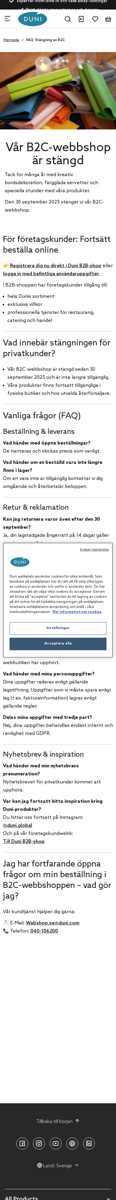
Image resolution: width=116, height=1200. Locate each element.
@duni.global (17, 825)
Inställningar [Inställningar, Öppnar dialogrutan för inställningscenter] (58, 628)
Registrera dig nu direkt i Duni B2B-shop (55, 266)
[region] (58, 600)
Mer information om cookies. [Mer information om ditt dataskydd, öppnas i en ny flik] (77, 612)
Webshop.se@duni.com (52, 923)
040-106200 (44, 931)
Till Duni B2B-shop (24, 841)
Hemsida (11, 40)
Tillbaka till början (58, 1121)
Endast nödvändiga (94, 549)
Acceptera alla (58, 644)
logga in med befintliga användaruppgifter (51, 274)
